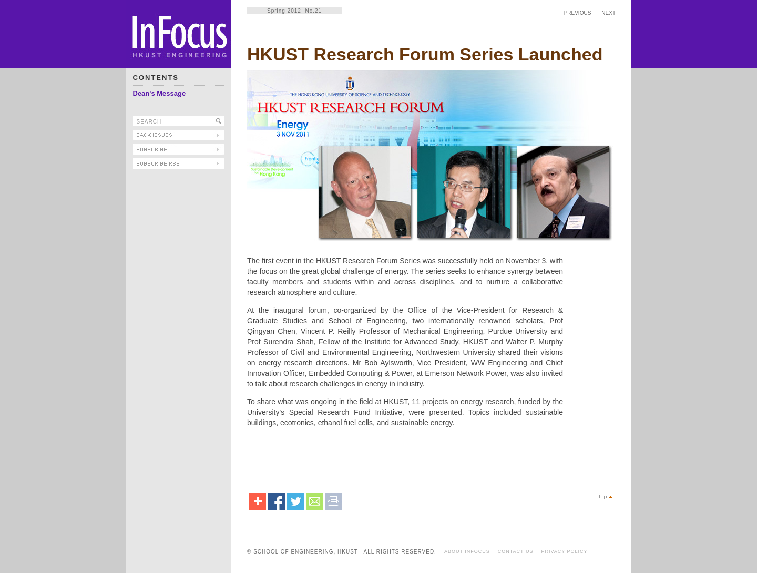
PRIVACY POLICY (564, 551)
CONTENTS (156, 77)
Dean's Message (159, 93)
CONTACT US (516, 551)
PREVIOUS (577, 13)
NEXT (608, 13)
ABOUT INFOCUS (467, 551)
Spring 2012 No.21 (294, 11)
